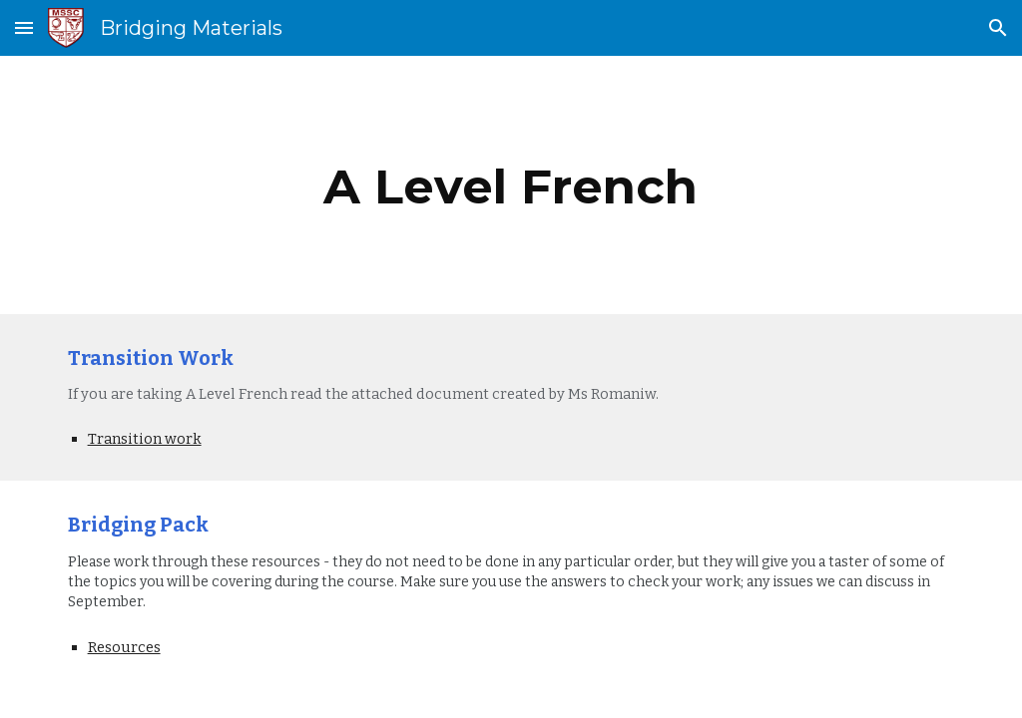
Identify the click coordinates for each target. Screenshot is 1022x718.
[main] (510, 185)
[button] (24, 27)
